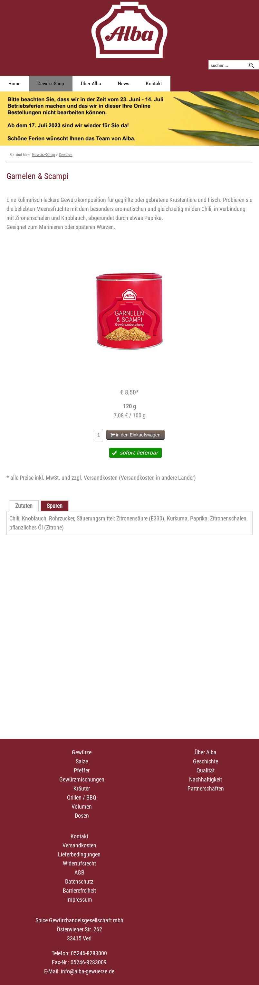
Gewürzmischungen (81, 779)
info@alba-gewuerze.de (87, 971)
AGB (79, 872)
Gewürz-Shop (50, 83)
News (123, 83)
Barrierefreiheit (79, 890)
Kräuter (81, 788)
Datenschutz (79, 881)
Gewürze (65, 154)
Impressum (79, 899)
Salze (82, 761)
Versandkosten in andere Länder (157, 477)
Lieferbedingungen (79, 854)
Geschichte (205, 761)
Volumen (82, 806)
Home (14, 83)
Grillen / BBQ (81, 797)
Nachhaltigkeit (205, 779)
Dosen (82, 815)
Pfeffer (82, 770)
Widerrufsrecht (79, 863)
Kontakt (154, 83)
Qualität (206, 770)
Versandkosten (79, 845)
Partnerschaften (205, 788)
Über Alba (91, 83)
